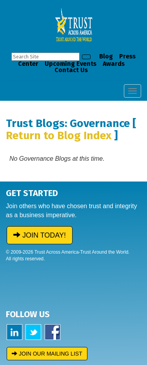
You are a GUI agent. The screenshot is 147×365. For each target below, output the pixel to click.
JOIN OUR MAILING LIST (47, 353)
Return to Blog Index (58, 135)
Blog (106, 56)
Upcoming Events (70, 63)
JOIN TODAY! (39, 235)
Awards (114, 63)
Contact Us (71, 70)
